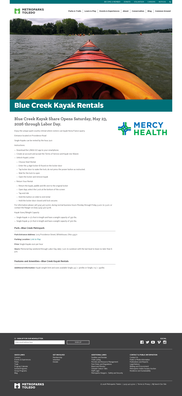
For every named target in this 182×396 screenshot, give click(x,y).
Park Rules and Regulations (101, 364)
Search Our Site (159, 384)
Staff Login (95, 371)
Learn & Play (90, 11)
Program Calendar (21, 366)
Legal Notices (135, 364)
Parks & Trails (74, 11)
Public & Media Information (140, 360)
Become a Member (112, 2)
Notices (162, 2)
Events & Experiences (109, 11)
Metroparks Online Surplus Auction (143, 369)
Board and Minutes (98, 366)
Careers (151, 2)
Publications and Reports (139, 362)
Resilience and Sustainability (140, 371)
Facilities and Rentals (99, 357)
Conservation (138, 11)
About (125, 11)
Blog (150, 11)
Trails (16, 364)
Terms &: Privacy (144, 384)
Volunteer (139, 2)
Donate (127, 2)
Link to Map (36, 239)
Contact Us (134, 357)
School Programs (20, 369)
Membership (58, 357)
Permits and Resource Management (104, 362)
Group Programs (20, 371)
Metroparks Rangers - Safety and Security (107, 373)
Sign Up (78, 342)
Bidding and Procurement (139, 366)
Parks (16, 362)
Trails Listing (96, 360)
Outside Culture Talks (99, 369)
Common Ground (163, 11)
